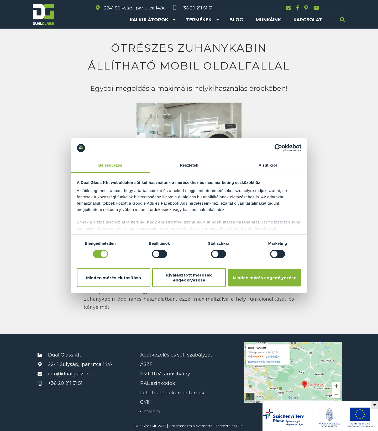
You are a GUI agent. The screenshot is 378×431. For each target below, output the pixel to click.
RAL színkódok (157, 383)
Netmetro (204, 426)
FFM (240, 426)
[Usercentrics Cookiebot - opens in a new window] (278, 148)
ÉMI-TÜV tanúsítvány (165, 374)
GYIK (145, 402)
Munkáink (268, 19)
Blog (236, 19)
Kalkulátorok (149, 19)
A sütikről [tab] (268, 165)
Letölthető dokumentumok (172, 393)
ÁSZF (146, 364)
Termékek (199, 19)
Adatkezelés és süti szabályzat (176, 355)
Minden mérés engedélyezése (264, 277)
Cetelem (150, 411)
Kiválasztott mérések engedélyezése (189, 278)
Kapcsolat (307, 19)
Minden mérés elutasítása (113, 277)
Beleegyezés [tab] (110, 165)
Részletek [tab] (189, 165)
